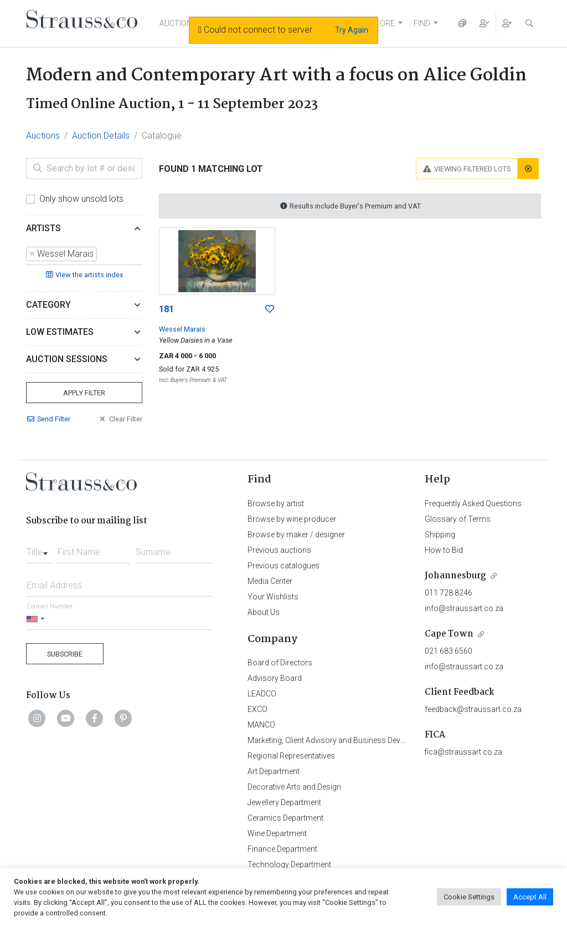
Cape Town (449, 634)
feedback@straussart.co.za (473, 709)
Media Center (270, 581)
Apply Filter (84, 393)
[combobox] (84, 254)
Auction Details (101, 135)
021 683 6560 (448, 651)
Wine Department (277, 833)
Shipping (440, 534)
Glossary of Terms (458, 519)
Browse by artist (276, 503)
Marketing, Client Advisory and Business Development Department (361, 740)
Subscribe (65, 654)
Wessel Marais (182, 329)
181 (166, 309)
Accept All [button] (530, 897)
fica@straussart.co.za (463, 751)
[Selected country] (37, 619)
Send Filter (48, 419)
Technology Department (289, 864)
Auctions (43, 135)
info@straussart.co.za (464, 608)
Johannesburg (455, 576)
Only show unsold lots (81, 199)
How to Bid (444, 550)
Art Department (274, 771)
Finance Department (282, 848)
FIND (422, 23)
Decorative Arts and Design (294, 786)
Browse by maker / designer (296, 534)
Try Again (351, 30)
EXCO (257, 709)
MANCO (261, 724)
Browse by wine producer (292, 519)
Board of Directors (280, 662)
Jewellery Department (284, 802)
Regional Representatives (291, 755)
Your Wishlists (273, 596)
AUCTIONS (178, 23)
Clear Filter (120, 419)
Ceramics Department (285, 817)
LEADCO (262, 693)
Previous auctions (279, 550)
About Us (264, 612)
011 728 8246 (448, 592)
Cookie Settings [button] (469, 897)
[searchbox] (103, 254)
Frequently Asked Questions (473, 503)
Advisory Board (275, 678)
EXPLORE (378, 23)
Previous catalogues (283, 565)
